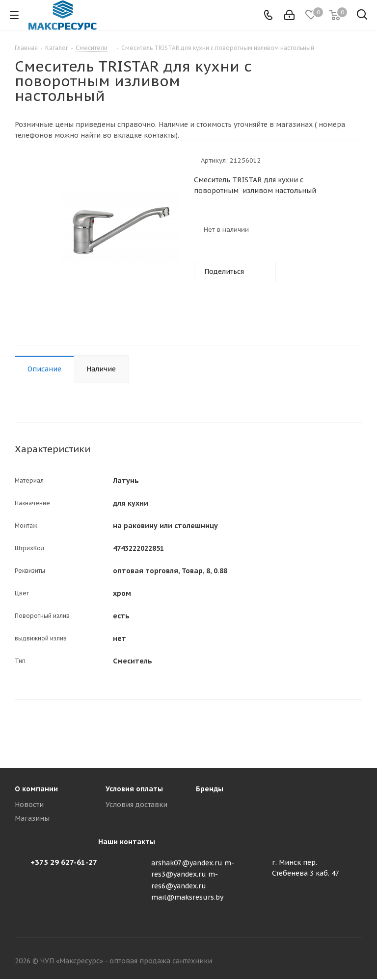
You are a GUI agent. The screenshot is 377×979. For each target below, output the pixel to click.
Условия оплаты (134, 788)
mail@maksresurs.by (187, 897)
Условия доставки (136, 804)
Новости (29, 804)
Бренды (209, 788)
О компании (36, 788)
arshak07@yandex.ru (186, 862)
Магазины (32, 818)
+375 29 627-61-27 (63, 862)
